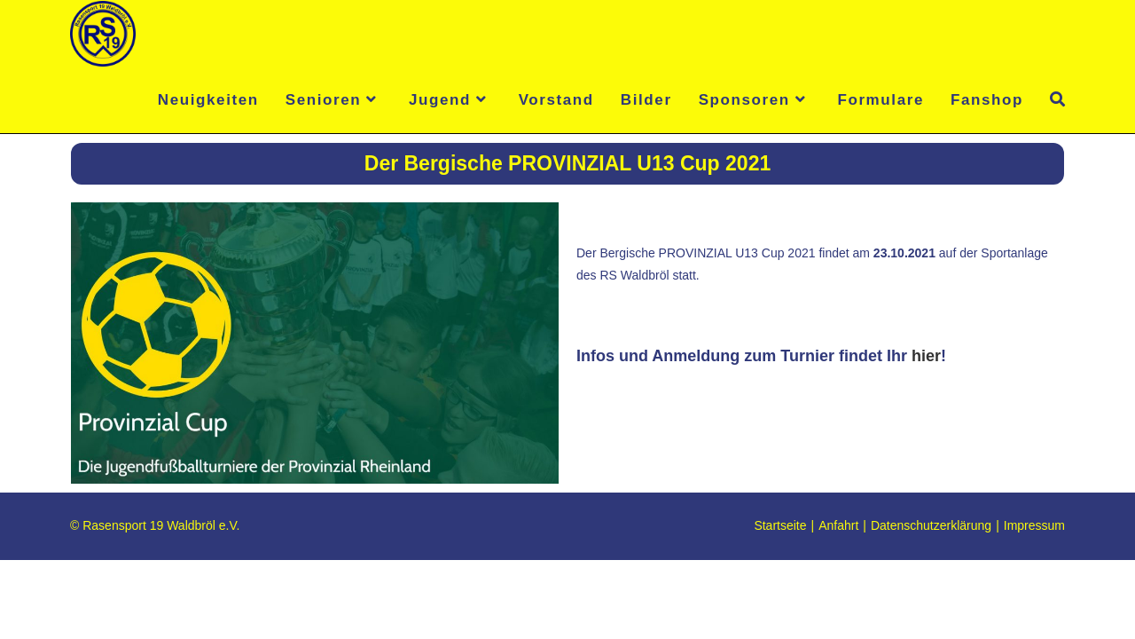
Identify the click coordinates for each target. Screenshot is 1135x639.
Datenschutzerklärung (931, 604)
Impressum (1034, 604)
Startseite (780, 604)
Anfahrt (838, 604)
